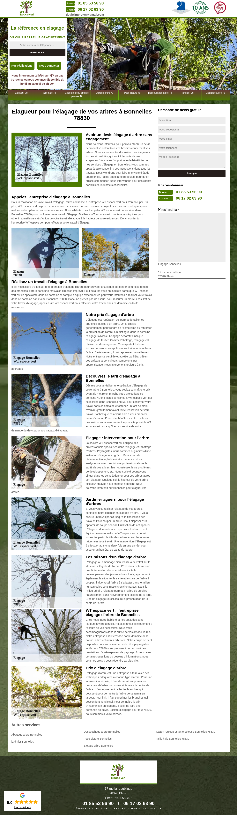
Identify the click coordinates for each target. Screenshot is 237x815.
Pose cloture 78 (132, 93)
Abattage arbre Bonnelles (26, 734)
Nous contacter (49, 65)
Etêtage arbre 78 (104, 93)
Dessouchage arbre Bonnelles (102, 731)
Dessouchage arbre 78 (160, 93)
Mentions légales (146, 808)
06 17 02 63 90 (91, 9)
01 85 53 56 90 (91, 3)
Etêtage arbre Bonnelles (98, 745)
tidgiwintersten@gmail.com (85, 14)
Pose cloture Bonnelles (98, 738)
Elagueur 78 (21, 93)
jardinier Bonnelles (22, 741)
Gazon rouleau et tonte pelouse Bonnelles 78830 (185, 731)
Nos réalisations (22, 65)
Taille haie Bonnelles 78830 (172, 738)
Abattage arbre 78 (215, 93)
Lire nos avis (22, 807)
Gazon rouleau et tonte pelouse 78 (77, 95)
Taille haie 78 (49, 93)
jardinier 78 (188, 93)
